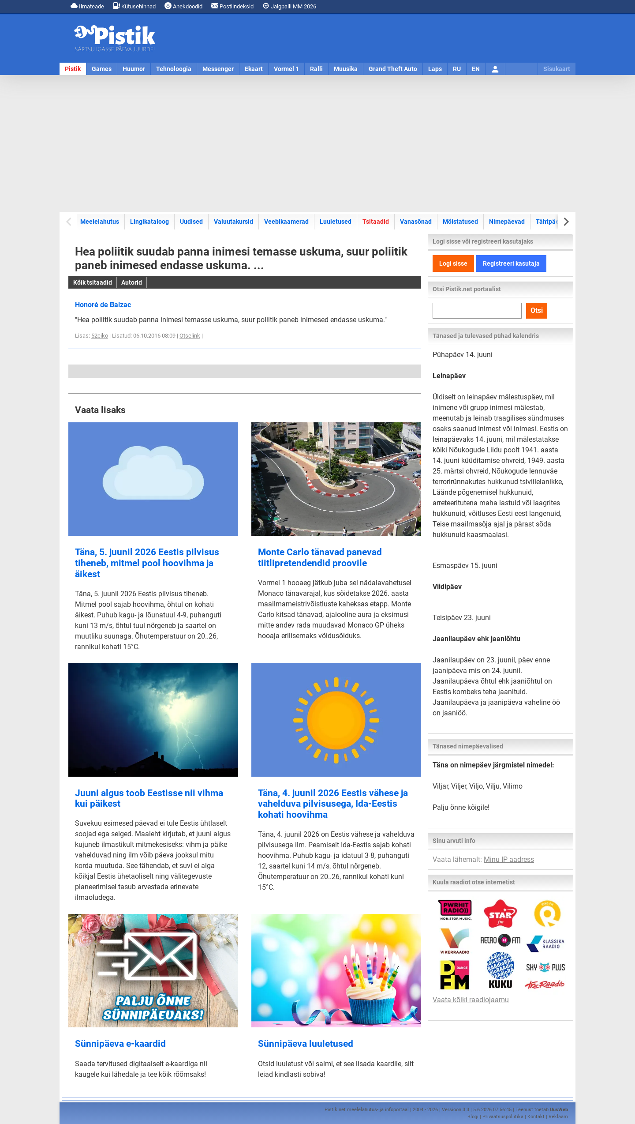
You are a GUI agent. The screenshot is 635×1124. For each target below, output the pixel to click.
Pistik (73, 68)
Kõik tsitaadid (92, 282)
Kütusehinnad (134, 6)
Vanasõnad (416, 221)
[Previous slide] (69, 221)
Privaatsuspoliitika (502, 1117)
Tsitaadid (375, 221)
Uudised (191, 221)
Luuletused (335, 221)
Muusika (346, 68)
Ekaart (254, 68)
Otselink (189, 335)
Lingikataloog (149, 221)
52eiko (99, 335)
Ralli (316, 68)
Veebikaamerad (286, 221)
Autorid (131, 282)
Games (102, 68)
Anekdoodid (183, 6)
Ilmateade (87, 6)
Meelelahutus (99, 221)
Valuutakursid (233, 221)
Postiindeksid (232, 6)
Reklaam (558, 1117)
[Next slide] (565, 221)
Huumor (134, 68)
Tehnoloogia (173, 68)
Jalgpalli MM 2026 (289, 6)
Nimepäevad (507, 221)
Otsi (536, 310)
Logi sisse (453, 263)
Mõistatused (460, 221)
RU (457, 68)
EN (476, 68)
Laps (435, 68)
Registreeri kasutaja (511, 263)
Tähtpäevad (552, 221)
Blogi (472, 1117)
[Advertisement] (317, 143)
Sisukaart (556, 68)
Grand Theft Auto (393, 68)
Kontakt (536, 1117)
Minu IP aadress (509, 859)
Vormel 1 (286, 68)
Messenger (218, 68)
